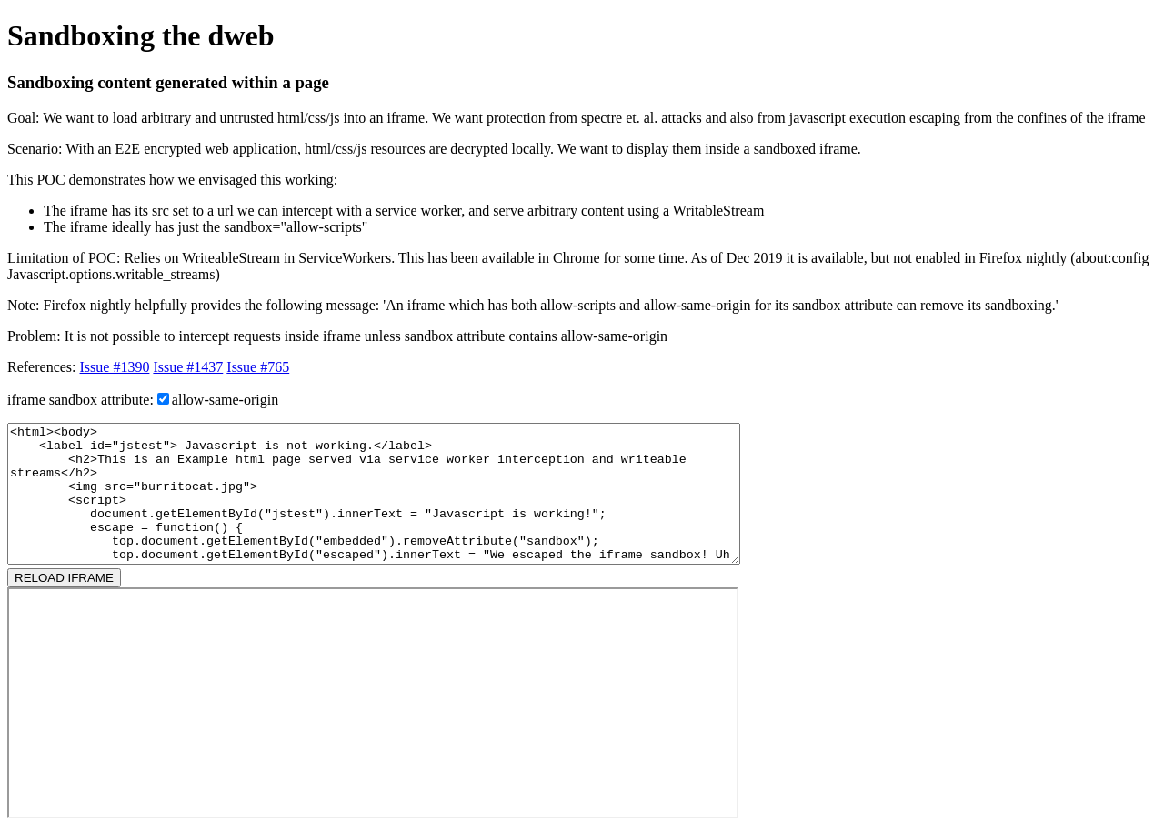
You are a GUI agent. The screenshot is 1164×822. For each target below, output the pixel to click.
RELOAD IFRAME (64, 578)
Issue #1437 (188, 367)
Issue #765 (257, 367)
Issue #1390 (115, 367)
